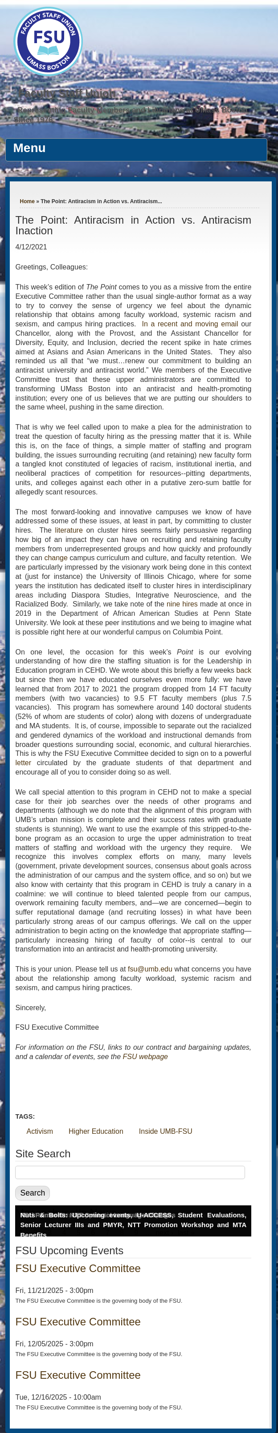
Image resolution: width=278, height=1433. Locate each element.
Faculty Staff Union (66, 93)
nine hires (182, 604)
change (56, 558)
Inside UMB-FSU (165, 1131)
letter (23, 763)
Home (27, 201)
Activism (39, 1131)
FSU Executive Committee (77, 1268)
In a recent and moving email (190, 324)
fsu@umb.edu (150, 969)
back (243, 670)
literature (69, 530)
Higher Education (96, 1131)
